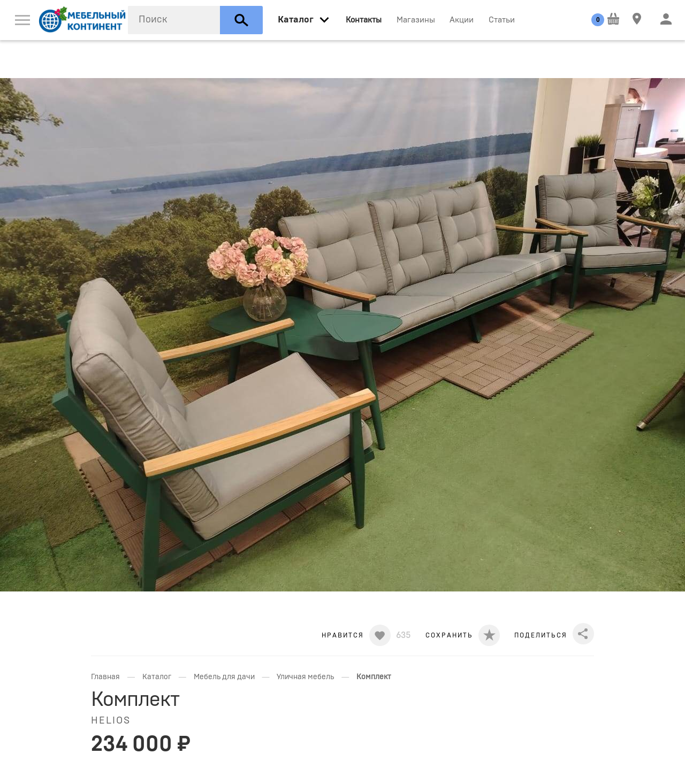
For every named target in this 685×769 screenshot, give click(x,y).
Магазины (416, 20)
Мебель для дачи (224, 677)
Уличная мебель (305, 677)
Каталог (156, 677)
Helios (111, 721)
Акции (462, 20)
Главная (105, 677)
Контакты (364, 20)
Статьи (502, 20)
